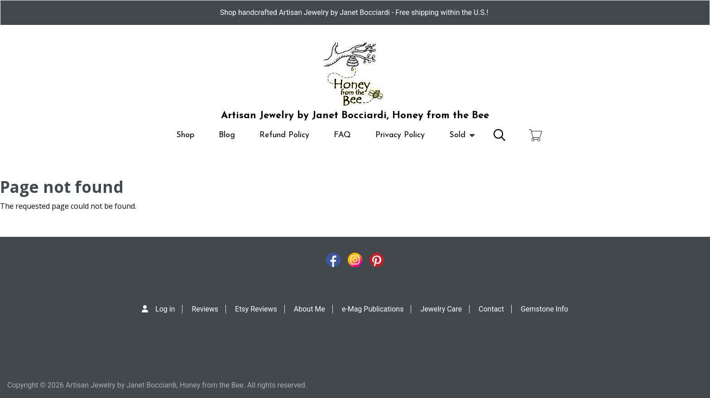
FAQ (342, 135)
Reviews (205, 309)
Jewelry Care (441, 309)
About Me (309, 309)
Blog (227, 135)
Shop (185, 135)
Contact (491, 309)
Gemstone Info (544, 309)
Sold (457, 139)
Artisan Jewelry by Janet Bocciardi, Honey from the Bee (355, 115)
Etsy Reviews (256, 309)
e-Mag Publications (373, 309)
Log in (165, 309)
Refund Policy (284, 135)
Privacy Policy (400, 135)
